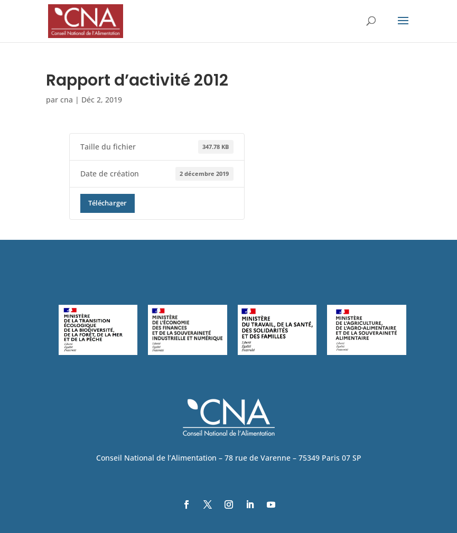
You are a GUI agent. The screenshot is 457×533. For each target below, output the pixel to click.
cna (66, 100)
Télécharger (107, 203)
